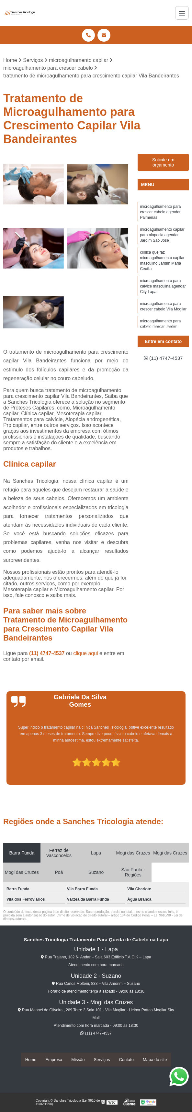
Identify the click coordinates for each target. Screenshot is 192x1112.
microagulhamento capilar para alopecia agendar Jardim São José (162, 236)
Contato (126, 1059)
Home (31, 1059)
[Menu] (182, 13)
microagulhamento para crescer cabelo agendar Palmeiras (160, 213)
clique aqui (85, 653)
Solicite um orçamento (163, 162)
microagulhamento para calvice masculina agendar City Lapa (163, 290)
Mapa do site (155, 1059)
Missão (78, 1059)
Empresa (53, 1059)
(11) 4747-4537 (47, 653)
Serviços (102, 1059)
